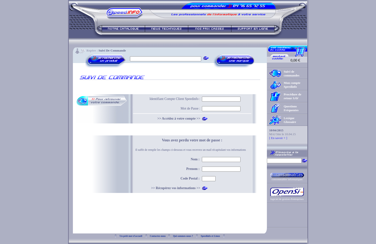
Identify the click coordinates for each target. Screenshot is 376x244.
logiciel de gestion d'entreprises (287, 199)
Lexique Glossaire (290, 120)
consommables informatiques (286, 179)
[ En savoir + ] (278, 138)
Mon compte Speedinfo (292, 84)
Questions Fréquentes (291, 108)
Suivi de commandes (292, 73)
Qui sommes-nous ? (183, 236)
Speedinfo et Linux (210, 236)
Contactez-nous (158, 236)
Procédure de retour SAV (292, 96)
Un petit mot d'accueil (131, 236)
